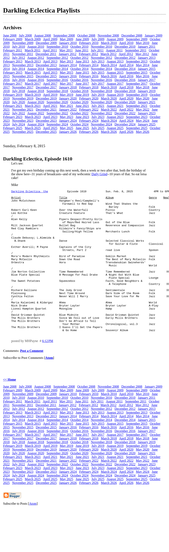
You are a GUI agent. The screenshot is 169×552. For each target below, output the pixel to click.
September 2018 (57, 91)
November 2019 (22, 98)
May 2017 (66, 83)
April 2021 (50, 106)
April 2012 (126, 54)
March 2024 (109, 120)
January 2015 (146, 69)
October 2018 (79, 91)
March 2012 (108, 54)
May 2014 (142, 65)
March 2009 (33, 39)
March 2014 (109, 65)
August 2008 (42, 35)
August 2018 (35, 91)
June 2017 (82, 83)
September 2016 (57, 80)
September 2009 (136, 39)
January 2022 (68, 109)
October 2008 (86, 35)
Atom (49, 386)
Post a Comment (31, 379)
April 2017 (50, 83)
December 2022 (125, 113)
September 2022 (57, 113)
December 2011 (45, 54)
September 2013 (136, 61)
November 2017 (22, 87)
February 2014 (88, 65)
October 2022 (79, 113)
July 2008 (25, 35)
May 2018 (142, 87)
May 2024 (142, 120)
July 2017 (97, 83)
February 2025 (12, 128)
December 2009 (46, 43)
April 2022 (126, 109)
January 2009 (153, 35)
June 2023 (82, 117)
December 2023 (46, 120)
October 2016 (79, 80)
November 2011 (22, 54)
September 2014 (57, 69)
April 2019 (50, 94)
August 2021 (115, 106)
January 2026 (68, 131)
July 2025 (97, 128)
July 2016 (18, 80)
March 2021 (33, 106)
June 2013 (82, 61)
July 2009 (97, 39)
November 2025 (22, 131)
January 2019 (146, 91)
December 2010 (125, 46)
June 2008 (9, 35)
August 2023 (115, 117)
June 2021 (82, 106)
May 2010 (142, 43)
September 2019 (136, 94)
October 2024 (79, 124)
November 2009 (22, 43)
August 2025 (115, 128)
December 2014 (125, 69)
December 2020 (125, 102)
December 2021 (46, 109)
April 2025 (50, 128)
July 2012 (18, 57)
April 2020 (126, 98)
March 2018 (109, 87)
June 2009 (82, 39)
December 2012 (125, 57)
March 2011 (32, 50)
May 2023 (66, 117)
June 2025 (82, 128)
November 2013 (22, 65)
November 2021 (22, 109)
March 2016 (109, 76)
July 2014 (18, 69)
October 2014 (79, 69)
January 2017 (146, 80)
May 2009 (66, 39)
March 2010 (109, 43)
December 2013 (46, 65)
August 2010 (35, 46)
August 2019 (115, 94)
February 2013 (12, 61)
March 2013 (33, 61)
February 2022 (88, 109)
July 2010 (18, 46)
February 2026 (88, 131)
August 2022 (35, 113)
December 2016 (125, 80)
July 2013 (97, 61)
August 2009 (115, 39)
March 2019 (33, 94)
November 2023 (22, 120)
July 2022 (18, 113)
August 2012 (35, 57)
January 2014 (68, 65)
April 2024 (126, 120)
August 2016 (35, 80)
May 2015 (66, 72)
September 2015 (136, 72)
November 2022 (101, 113)
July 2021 (97, 106)
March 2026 (109, 131)
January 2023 (146, 113)
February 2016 (88, 76)
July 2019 (97, 94)
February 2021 (12, 106)
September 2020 (57, 102)
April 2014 (126, 65)
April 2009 (50, 39)
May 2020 (142, 98)
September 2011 (135, 50)
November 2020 (101, 102)
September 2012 (57, 57)
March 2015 (33, 72)
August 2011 (114, 50)
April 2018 (126, 87)
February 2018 (88, 87)
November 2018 (101, 91)
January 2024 (68, 120)
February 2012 (88, 54)
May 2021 (66, 106)
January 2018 (68, 87)
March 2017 (33, 83)
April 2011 (50, 50)
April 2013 (50, 61)
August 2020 (35, 102)
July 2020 (18, 102)
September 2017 (136, 83)
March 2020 (109, 98)
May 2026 (142, 131)
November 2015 (22, 76)
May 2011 (66, 50)
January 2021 (146, 102)
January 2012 (67, 54)
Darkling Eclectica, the (29, 192)
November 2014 (101, 69)
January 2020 (68, 98)
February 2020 (88, 98)
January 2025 (146, 124)
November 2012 (101, 57)
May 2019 (66, 94)
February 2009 (12, 39)
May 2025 (66, 128)
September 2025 (136, 128)
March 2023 (33, 117)
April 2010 (126, 43)
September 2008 (64, 35)
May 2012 (142, 54)
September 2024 (57, 124)
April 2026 (126, 131)
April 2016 (126, 76)
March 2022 (109, 109)
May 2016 (142, 76)
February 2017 (12, 83)
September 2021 (136, 106)
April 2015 (50, 72)
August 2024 (35, 124)
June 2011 (81, 50)
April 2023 (50, 117)
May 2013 (66, 61)
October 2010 (79, 46)
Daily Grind (99, 174)
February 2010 (88, 43)
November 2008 (108, 35)
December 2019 (46, 98)
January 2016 (68, 76)
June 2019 (82, 94)
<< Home (9, 408)
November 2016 (101, 80)
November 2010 (101, 46)
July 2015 (97, 72)
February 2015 (12, 72)
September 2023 (136, 117)
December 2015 (46, 76)
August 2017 (115, 83)
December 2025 (46, 131)
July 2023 (97, 117)
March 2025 (33, 128)
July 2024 (18, 124)
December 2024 (125, 124)
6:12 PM (47, 369)
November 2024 (101, 124)
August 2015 (115, 72)
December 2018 (125, 91)
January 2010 (68, 43)
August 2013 (115, 61)
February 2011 (12, 50)
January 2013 (146, 57)
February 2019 (12, 94)
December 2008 (131, 35)
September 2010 (57, 46)
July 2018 (18, 91)
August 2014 (35, 69)
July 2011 (97, 50)
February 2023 (12, 117)
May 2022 (142, 109)
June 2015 (82, 72)
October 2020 (79, 102)
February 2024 (88, 120)
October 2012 (79, 57)
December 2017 (46, 87)
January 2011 (146, 46)
